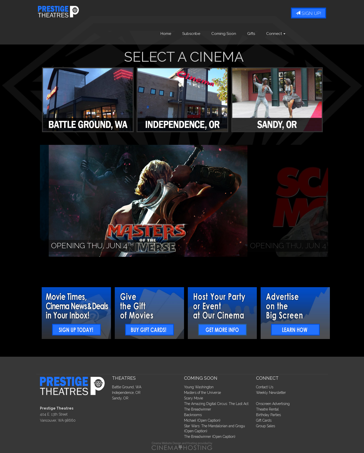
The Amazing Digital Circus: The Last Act (216, 404)
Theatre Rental (267, 409)
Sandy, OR (120, 398)
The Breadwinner (197, 409)
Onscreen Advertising (273, 404)
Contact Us (264, 387)
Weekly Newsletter (271, 393)
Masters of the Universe (202, 393)
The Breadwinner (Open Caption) (209, 437)
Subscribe (191, 33)
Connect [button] (275, 33)
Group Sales (265, 426)
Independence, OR (126, 393)
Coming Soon (223, 33)
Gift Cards (263, 420)
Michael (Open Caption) (202, 420)
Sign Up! (308, 13)
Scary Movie (193, 398)
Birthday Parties (268, 415)
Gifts (251, 33)
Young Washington (199, 387)
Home (166, 33)
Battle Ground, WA (126, 387)
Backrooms (193, 415)
